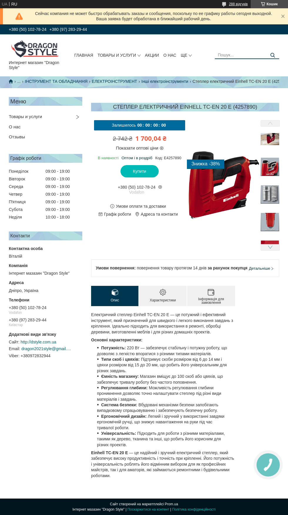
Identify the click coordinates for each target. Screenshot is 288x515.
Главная (83, 55)
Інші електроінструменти (164, 81)
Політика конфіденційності (194, 509)
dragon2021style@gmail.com (46, 348)
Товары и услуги (117, 55)
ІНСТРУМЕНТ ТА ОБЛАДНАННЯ (56, 81)
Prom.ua (171, 504)
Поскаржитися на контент (148, 509)
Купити (139, 171)
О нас (169, 55)
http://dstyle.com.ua (38, 342)
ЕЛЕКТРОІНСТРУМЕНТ (114, 81)
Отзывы (17, 136)
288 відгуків (238, 4)
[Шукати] (272, 55)
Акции (152, 55)
